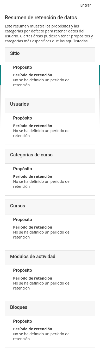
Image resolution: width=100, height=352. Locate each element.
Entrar (85, 5)
